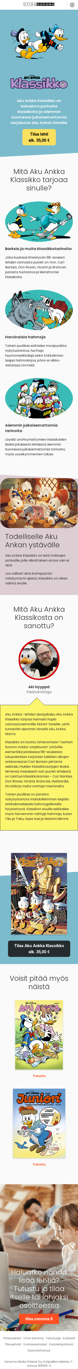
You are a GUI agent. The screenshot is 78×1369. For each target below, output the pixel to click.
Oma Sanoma (33, 1338)
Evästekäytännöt (61, 1344)
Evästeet (69, 1338)
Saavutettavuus (39, 1350)
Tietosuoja (53, 1338)
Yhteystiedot (12, 1338)
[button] (72, 5)
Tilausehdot (13, 1344)
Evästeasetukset (35, 1344)
